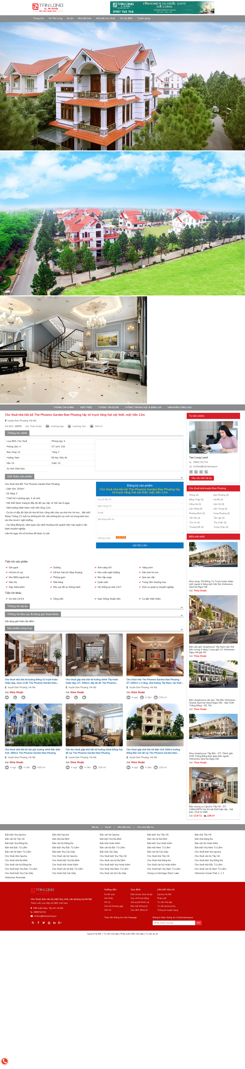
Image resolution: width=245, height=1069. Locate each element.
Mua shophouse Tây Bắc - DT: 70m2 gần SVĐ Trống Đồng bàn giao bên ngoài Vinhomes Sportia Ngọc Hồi (211, 756)
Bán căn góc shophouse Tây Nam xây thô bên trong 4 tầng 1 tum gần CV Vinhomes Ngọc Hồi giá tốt (212, 649)
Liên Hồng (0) (195, 508)
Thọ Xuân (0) (219, 522)
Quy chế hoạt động (140, 898)
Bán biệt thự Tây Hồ (157, 834)
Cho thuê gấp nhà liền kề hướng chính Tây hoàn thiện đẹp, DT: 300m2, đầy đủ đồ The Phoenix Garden (92, 681)
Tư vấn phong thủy (166, 906)
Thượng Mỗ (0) (196, 527)
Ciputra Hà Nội (164, 894)
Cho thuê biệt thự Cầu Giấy (19, 873)
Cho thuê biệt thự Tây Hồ (113, 856)
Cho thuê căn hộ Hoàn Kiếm (161, 864)
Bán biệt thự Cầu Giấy (63, 851)
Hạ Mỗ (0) (218, 499)
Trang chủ (38, 18)
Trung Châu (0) (220, 527)
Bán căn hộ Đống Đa (62, 843)
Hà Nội (31, 687)
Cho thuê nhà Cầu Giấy (64, 873)
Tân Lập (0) (218, 517)
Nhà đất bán (84, 18)
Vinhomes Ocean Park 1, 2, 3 (209, 873)
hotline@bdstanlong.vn (205, 466)
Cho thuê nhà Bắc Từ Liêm (208, 864)
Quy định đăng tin (139, 910)
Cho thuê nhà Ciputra (16, 856)
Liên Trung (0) (220, 508)
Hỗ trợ (107, 902)
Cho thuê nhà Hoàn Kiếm (65, 864)
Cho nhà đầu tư (145, 827)
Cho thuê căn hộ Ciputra (64, 856)
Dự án (70, 18)
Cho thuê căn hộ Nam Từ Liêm (210, 868)
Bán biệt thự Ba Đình (110, 838)
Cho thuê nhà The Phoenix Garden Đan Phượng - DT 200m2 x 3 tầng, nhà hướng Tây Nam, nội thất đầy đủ (154, 681)
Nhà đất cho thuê (105, 18)
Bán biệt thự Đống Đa (16, 843)
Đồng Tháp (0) (196, 499)
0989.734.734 (200, 462)
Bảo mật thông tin (139, 906)
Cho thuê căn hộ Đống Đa (18, 864)
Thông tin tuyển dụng (167, 910)
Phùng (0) (193, 495)
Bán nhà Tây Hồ (203, 834)
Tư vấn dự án (151, 933)
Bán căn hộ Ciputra (109, 834)
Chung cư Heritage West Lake (163, 873)
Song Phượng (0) (221, 513)
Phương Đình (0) (197, 513)
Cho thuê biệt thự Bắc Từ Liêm (21, 868)
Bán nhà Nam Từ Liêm (158, 847)
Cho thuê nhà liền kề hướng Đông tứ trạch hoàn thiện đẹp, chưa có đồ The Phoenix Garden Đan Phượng (31, 681)
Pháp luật (161, 898)
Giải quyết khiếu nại (140, 902)
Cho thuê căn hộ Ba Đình (112, 860)
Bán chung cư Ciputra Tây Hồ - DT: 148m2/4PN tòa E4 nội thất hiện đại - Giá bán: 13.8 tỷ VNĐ (211, 809)
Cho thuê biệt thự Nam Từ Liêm (164, 868)
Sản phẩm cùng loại (180, 407)
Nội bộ (95, 827)
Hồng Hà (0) (195, 504)
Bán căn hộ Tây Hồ (14, 838)
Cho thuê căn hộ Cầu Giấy (113, 873)
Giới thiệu (86, 407)
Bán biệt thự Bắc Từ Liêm (65, 847)
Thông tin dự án (108, 407)
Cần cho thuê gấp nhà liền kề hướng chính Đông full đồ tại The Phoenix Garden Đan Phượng (94, 751)
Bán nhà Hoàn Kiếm (110, 843)
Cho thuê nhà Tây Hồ (158, 856)
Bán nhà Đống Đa (204, 838)
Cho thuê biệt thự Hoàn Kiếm (115, 864)
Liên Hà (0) (218, 504)
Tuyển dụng (143, 18)
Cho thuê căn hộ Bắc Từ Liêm (67, 868)
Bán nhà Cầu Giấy (109, 851)
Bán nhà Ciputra (60, 834)
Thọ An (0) (194, 522)
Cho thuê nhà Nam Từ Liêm (114, 868)
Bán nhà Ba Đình (60, 838)
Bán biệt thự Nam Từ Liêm (208, 847)
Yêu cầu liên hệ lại (201, 478)
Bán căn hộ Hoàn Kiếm (206, 843)
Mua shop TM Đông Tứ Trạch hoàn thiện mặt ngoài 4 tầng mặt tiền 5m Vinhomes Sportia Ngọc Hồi (211, 584)
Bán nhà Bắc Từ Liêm (16, 847)
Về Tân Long (55, 18)
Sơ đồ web (109, 894)
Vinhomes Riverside (15, 877)
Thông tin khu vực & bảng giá (143, 407)
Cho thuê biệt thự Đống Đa (209, 860)
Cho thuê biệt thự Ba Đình (65, 860)
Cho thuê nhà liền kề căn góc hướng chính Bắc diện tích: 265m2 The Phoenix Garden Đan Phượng (32, 751)
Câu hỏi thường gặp (113, 906)
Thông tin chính (63, 407)
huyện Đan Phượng (17, 687)
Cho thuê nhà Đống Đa (159, 860)
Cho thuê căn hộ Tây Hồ (207, 856)
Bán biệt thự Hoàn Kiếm (159, 843)
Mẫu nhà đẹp (137, 933)
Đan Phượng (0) (221, 495)
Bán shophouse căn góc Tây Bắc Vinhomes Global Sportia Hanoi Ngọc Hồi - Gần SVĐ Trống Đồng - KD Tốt (212, 703)
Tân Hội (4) (194, 517)
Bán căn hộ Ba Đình (157, 838)
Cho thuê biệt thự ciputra (208, 851)
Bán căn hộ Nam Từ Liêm (18, 851)
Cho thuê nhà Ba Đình (16, 860)
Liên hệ (107, 910)
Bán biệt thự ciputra (15, 834)
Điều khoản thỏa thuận (142, 894)
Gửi (198, 922)
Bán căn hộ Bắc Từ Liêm (112, 847)
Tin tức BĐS (126, 18)
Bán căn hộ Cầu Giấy (157, 851)
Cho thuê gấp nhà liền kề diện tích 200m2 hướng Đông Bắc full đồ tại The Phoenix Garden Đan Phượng (153, 751)
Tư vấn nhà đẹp (164, 902)
